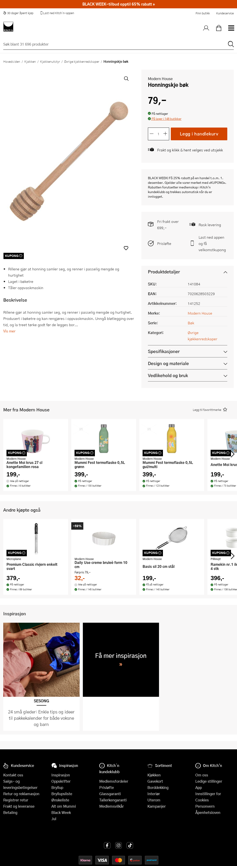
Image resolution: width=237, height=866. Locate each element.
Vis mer (9, 331)
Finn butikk (203, 13)
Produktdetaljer (164, 271)
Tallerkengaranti (113, 800)
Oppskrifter (61, 781)
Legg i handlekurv (199, 133)
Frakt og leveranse (18, 806)
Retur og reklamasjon (21, 793)
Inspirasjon (60, 775)
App (198, 787)
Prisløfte (164, 243)
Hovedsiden (11, 61)
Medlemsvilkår (111, 806)
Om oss (201, 775)
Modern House (160, 78)
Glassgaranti (110, 793)
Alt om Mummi (63, 806)
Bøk (191, 322)
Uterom (153, 800)
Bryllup (57, 787)
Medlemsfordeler (113, 781)
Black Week (61, 812)
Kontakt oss (13, 775)
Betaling (10, 812)
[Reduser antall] (151, 134)
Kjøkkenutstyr (50, 61)
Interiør (153, 793)
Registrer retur (15, 800)
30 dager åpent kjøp (18, 13)
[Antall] (158, 134)
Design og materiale (168, 363)
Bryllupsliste (61, 793)
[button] (126, 248)
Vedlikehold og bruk (168, 375)
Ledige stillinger (208, 781)
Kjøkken (30, 61)
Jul (53, 818)
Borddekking (157, 787)
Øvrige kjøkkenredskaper (81, 61)
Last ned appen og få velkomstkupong (212, 243)
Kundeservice (225, 13)
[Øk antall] (165, 134)
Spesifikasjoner (164, 351)
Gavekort (155, 781)
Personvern (205, 806)
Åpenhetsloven (207, 812)
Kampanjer (156, 806)
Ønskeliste (60, 800)
